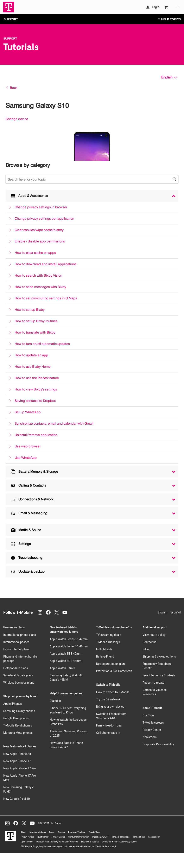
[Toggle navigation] (168, 19)
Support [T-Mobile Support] (10, 38)
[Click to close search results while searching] (174, 179)
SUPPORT (11, 19)
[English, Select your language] (169, 77)
